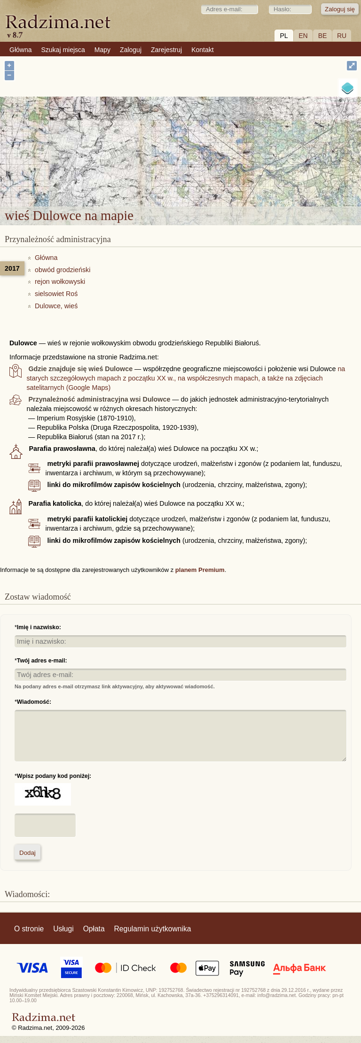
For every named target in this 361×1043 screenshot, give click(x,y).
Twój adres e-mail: (42, 660)
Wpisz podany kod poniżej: (54, 776)
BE (322, 35)
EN (302, 35)
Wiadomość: (34, 702)
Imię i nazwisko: (39, 627)
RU (341, 35)
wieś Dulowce (209, 151)
